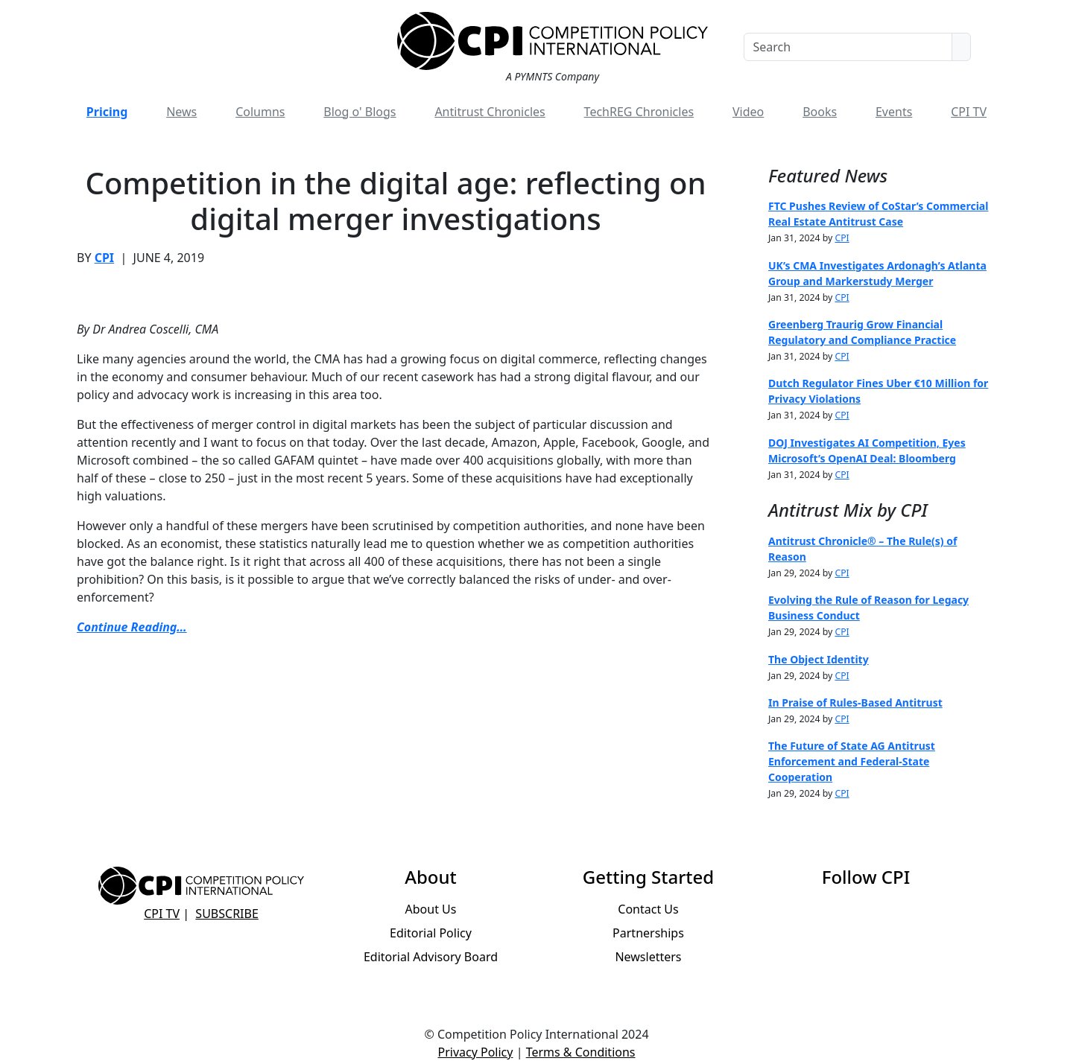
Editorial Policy (431, 933)
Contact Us (648, 909)
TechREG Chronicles (639, 111)
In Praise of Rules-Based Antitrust (855, 702)
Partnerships (648, 933)
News (181, 111)
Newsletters (648, 957)
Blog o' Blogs (359, 111)
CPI (104, 257)
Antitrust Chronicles (489, 111)
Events (894, 111)
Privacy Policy (475, 1052)
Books (820, 111)
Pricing (106, 111)
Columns (260, 111)
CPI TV (969, 111)
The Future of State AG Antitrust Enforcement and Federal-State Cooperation (851, 761)
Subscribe (226, 913)
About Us (431, 909)
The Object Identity (818, 659)
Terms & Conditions (581, 1052)
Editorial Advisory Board (431, 957)
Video (748, 111)
